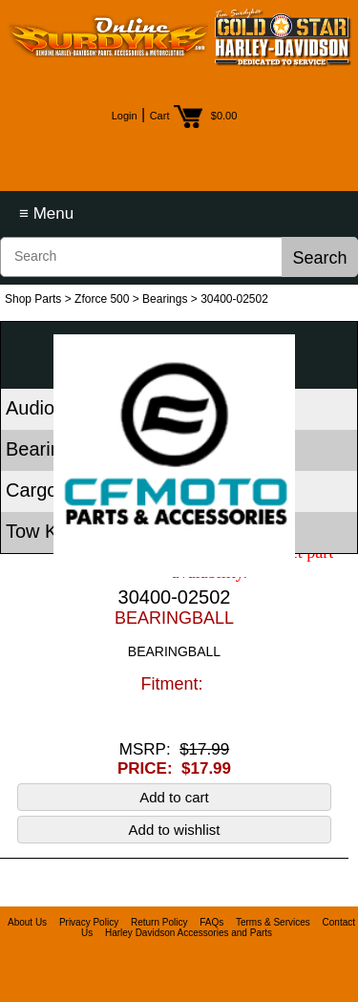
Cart (160, 115)
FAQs (211, 922)
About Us (27, 922)
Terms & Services (273, 922)
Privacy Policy (88, 922)
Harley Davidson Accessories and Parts (188, 932)
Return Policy (159, 922)
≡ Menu (46, 213)
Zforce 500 (101, 299)
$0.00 (224, 115)
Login (124, 115)
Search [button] (319, 257)
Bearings (164, 299)
